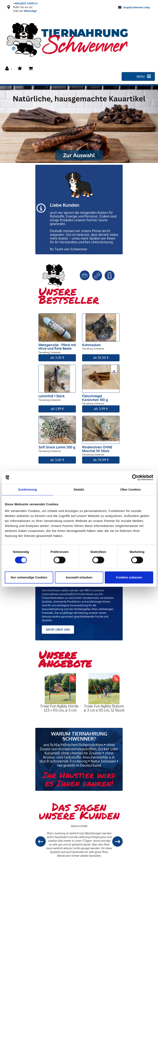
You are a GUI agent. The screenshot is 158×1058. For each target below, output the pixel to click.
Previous (35, 700)
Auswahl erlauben (79, 577)
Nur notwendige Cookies (29, 577)
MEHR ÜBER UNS (58, 629)
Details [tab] (79, 489)
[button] (117, 841)
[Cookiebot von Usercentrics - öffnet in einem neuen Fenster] (135, 477)
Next (129, 700)
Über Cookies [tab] (130, 489)
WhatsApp (30, 10)
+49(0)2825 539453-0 (25, 3)
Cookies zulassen (129, 577)
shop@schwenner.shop (136, 7)
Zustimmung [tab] (27, 489)
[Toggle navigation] (138, 76)
